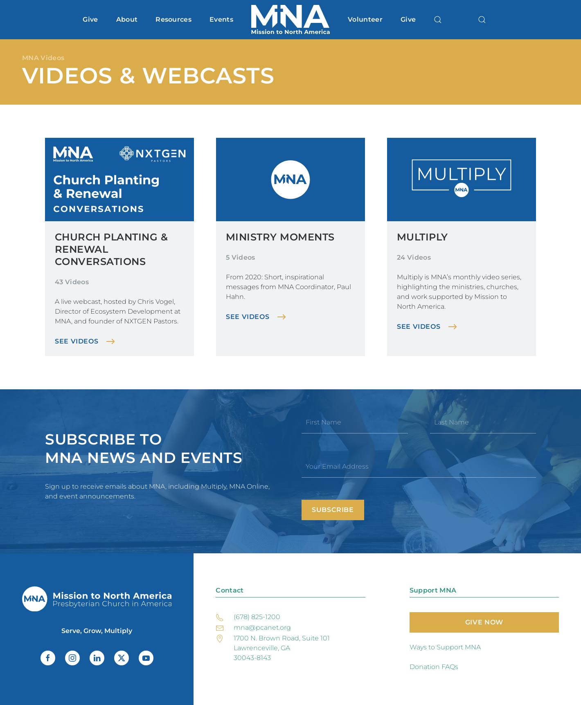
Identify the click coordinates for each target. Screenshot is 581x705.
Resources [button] (173, 19)
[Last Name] (483, 422)
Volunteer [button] (365, 19)
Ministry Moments (280, 237)
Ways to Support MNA (445, 647)
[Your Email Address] (419, 467)
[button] (438, 19)
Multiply (422, 237)
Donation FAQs (434, 667)
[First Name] (355, 422)
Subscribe (333, 510)
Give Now (484, 622)
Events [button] (221, 19)
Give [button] (90, 19)
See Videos (76, 341)
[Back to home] (290, 19)
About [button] (127, 19)
